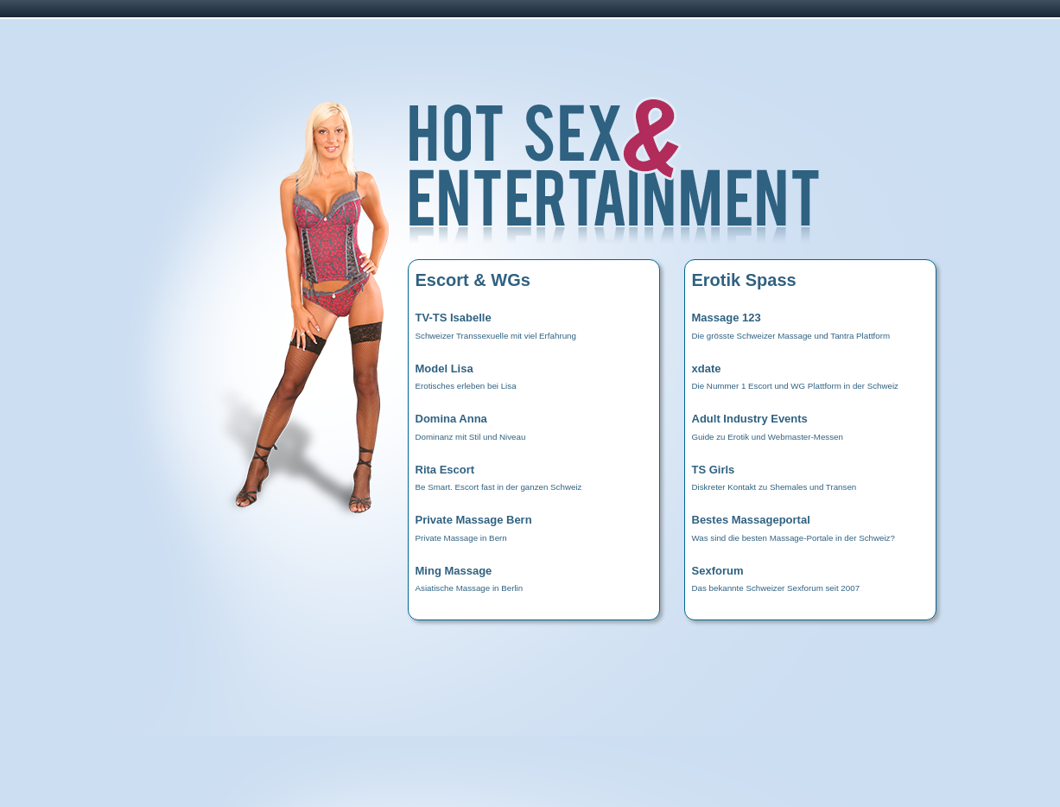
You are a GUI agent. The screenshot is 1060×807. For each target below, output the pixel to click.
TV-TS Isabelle (454, 317)
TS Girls (713, 469)
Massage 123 (726, 317)
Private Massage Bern (474, 519)
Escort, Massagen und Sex (668, 177)
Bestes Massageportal (751, 519)
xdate (706, 368)
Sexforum (718, 570)
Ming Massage (454, 570)
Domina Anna (451, 418)
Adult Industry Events (750, 418)
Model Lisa (444, 368)
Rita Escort (445, 469)
